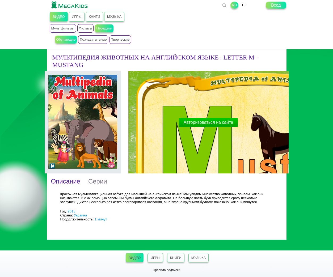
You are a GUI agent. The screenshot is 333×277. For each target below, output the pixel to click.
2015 (71, 211)
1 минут (101, 219)
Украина (80, 215)
